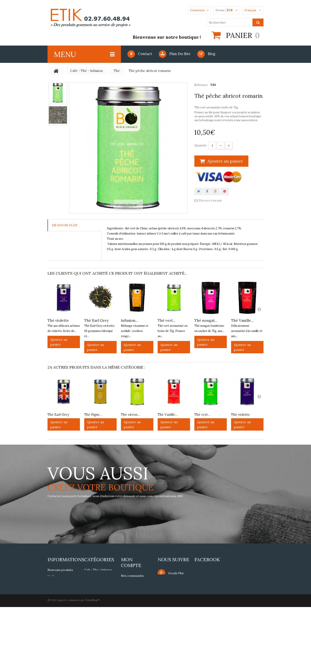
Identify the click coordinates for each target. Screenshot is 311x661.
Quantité (200, 145)
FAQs (51, 622)
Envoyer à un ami (210, 200)
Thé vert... (166, 320)
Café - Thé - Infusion (98, 570)
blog (206, 53)
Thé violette (58, 320)
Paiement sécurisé (60, 615)
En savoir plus (64, 225)
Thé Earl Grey (96, 320)
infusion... (129, 320)
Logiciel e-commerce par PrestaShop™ (78, 654)
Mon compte (131, 562)
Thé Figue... (93, 414)
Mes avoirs (128, 594)
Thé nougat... (205, 320)
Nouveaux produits (60, 570)
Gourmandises (94, 577)
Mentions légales (59, 597)
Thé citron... (130, 414)
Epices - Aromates (96, 583)
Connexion (197, 10)
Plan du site (174, 53)
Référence (201, 85)
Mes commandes (132, 576)
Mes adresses (130, 601)
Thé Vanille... (242, 320)
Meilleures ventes (59, 577)
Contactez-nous (58, 590)
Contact (139, 53)
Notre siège (55, 583)
